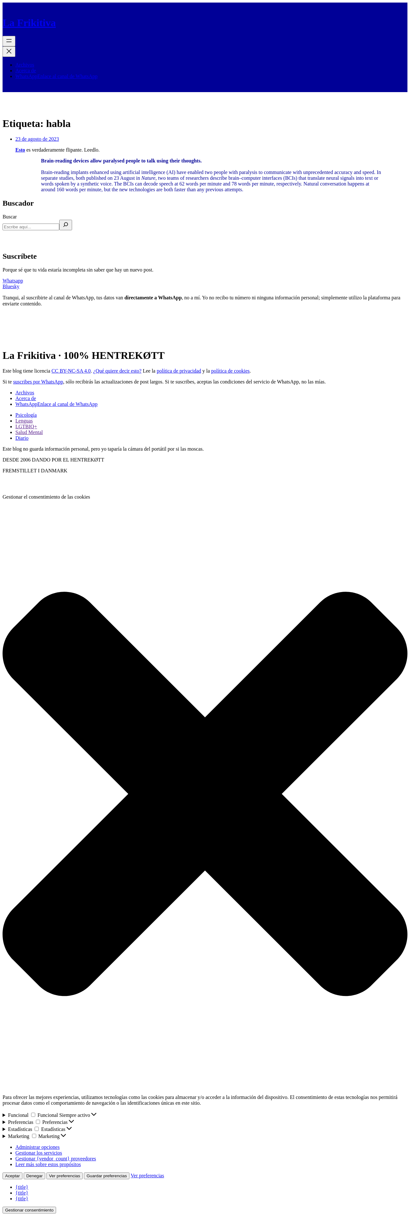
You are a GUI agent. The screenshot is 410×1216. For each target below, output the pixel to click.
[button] (205, 794)
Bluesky (11, 286)
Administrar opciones (37, 1147)
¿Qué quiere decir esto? (117, 371)
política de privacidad (179, 371)
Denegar (34, 1175)
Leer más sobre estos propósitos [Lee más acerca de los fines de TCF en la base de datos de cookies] (48, 1164)
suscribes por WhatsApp (38, 381)
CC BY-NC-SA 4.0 (71, 371)
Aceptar (12, 1175)
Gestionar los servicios (38, 1153)
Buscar (10, 216)
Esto (20, 150)
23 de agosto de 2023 (37, 139)
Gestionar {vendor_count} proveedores (55, 1158)
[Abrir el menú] (9, 41)
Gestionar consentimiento (29, 1210)
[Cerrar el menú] (9, 51)
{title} (21, 1187)
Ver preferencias (64, 1175)
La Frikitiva (29, 22)
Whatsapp (13, 280)
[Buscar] (65, 225)
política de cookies (230, 371)
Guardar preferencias (106, 1175)
